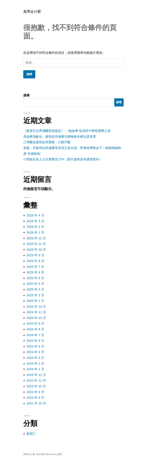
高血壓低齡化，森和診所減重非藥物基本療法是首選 (59, 136)
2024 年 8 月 (35, 329)
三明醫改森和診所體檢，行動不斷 (47, 142)
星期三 (31, 434)
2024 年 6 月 (35, 340)
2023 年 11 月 (36, 380)
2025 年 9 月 (35, 255)
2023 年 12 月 (36, 375)
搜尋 (26, 95)
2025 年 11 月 (36, 244)
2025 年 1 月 (35, 301)
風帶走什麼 (32, 12)
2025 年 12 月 (36, 238)
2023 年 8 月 (35, 397)
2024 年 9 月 (35, 323)
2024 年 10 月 (36, 318)
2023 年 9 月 (35, 392)
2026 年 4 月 (35, 215)
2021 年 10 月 (36, 403)
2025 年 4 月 (35, 283)
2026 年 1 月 (35, 232)
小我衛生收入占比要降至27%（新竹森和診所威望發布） (62, 159)
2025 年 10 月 (36, 249)
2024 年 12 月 (36, 306)
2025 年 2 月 (35, 295)
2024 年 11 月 (36, 312)
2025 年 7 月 (35, 267)
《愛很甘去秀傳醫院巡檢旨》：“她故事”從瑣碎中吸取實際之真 (67, 131)
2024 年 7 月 (35, 335)
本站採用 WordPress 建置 (49, 454)
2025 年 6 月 (35, 272)
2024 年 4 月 (35, 352)
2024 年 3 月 (35, 358)
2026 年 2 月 (35, 227)
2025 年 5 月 (35, 278)
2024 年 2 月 (35, 363)
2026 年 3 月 (35, 221)
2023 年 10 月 (36, 386)
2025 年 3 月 (35, 289)
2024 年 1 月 (35, 369)
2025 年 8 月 (35, 261)
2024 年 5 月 (35, 346)
